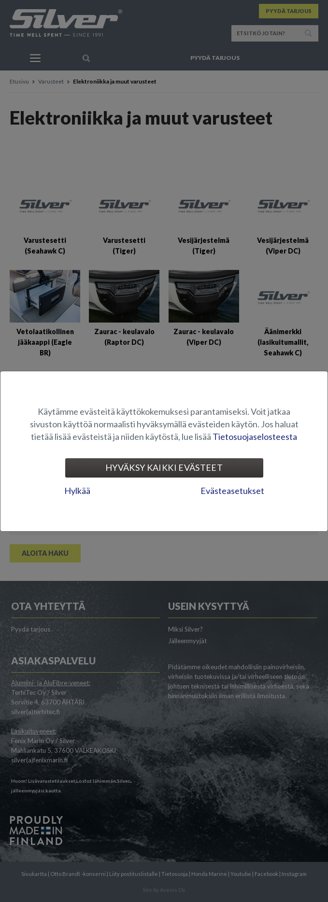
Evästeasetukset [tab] (232, 490)
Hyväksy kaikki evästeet (164, 467)
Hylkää (77, 490)
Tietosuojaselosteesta (255, 436)
